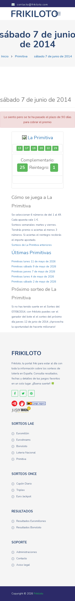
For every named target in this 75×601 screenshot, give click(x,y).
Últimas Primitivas (31, 252)
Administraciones (26, 552)
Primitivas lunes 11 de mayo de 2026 (34, 261)
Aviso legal (23, 565)
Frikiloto (38, 593)
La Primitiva (40, 137)
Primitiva (21, 56)
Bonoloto (21, 446)
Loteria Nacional (26, 452)
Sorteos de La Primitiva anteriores (32, 245)
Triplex (20, 490)
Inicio (4, 56)
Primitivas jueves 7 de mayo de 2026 (33, 271)
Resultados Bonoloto (28, 527)
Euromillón (22, 433)
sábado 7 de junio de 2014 (53, 56)
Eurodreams (23, 440)
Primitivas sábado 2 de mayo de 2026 (34, 281)
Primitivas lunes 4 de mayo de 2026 (33, 276)
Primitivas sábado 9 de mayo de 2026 (34, 266)
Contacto (21, 558)
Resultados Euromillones (31, 521)
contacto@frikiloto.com (30, 4)
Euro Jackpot (23, 496)
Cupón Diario (24, 483)
